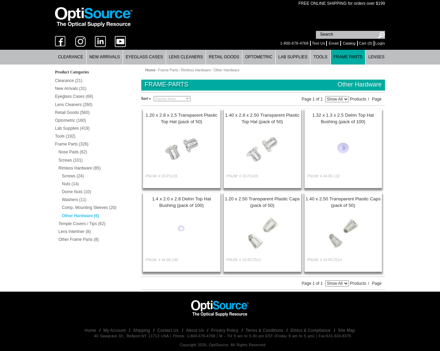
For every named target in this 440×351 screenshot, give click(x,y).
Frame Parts (347, 57)
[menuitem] (71, 57)
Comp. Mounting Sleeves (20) (89, 207)
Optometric (259, 57)
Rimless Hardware (196, 70)
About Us (195, 330)
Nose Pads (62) (72, 152)
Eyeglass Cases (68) (74, 96)
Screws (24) (73, 176)
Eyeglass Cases (144, 57)
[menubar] (220, 57)
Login (380, 43)
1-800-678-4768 (294, 43)
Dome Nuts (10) (76, 191)
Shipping (142, 330)
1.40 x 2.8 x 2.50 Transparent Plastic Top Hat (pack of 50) (262, 118)
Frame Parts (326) (71, 144)
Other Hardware (226, 70)
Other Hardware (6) (80, 215)
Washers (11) (74, 199)
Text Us (318, 43)
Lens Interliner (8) (74, 231)
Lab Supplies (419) (72, 128)
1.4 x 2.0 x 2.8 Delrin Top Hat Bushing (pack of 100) (181, 202)
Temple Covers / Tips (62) (82, 223)
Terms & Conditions (265, 330)
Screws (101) (70, 160)
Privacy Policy (225, 330)
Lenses (376, 57)
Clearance (70, 57)
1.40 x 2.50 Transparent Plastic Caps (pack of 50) (343, 202)
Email (334, 43)
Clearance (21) (68, 80)
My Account (115, 330)
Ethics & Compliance (311, 330)
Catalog (349, 43)
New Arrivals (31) (70, 88)
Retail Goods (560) (72, 112)
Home (91, 330)
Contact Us (168, 330)
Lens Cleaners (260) (73, 104)
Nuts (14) (70, 184)
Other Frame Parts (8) (78, 239)
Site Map (346, 330)
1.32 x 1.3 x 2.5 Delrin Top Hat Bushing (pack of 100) (343, 118)
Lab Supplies (293, 57)
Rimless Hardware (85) (79, 168)
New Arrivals (104, 57)
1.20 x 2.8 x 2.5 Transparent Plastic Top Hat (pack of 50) (182, 118)
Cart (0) (366, 43)
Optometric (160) (70, 120)
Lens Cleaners (186, 57)
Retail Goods (224, 57)
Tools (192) (65, 136)
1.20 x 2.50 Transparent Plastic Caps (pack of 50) (262, 202)
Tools (320, 57)
